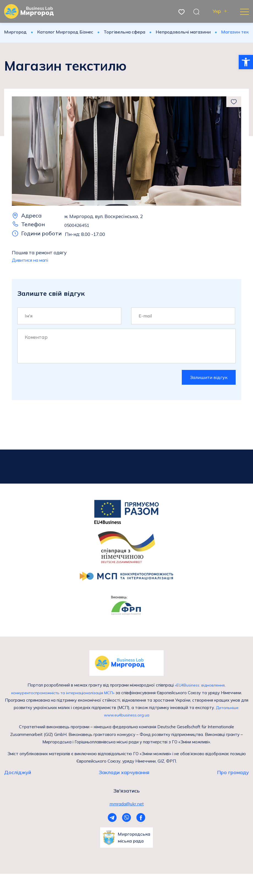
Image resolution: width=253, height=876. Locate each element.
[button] (246, 62)
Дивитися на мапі (32, 260)
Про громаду (233, 774)
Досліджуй (17, 774)
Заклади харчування (124, 774)
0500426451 (78, 225)
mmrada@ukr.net (126, 805)
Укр (217, 11)
